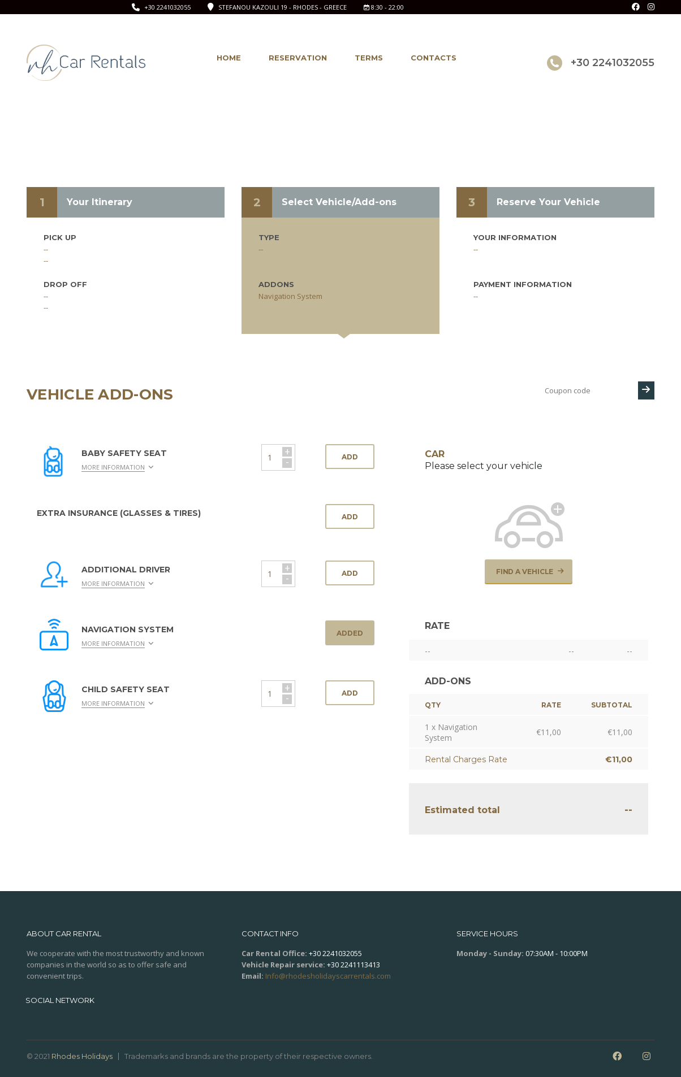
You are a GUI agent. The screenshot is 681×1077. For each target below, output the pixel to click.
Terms (369, 57)
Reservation (298, 57)
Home (229, 57)
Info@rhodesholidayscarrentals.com (328, 976)
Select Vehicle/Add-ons (339, 202)
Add (350, 457)
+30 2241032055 (167, 7)
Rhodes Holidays (82, 1056)
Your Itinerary (99, 202)
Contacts (433, 57)
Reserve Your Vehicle (548, 202)
